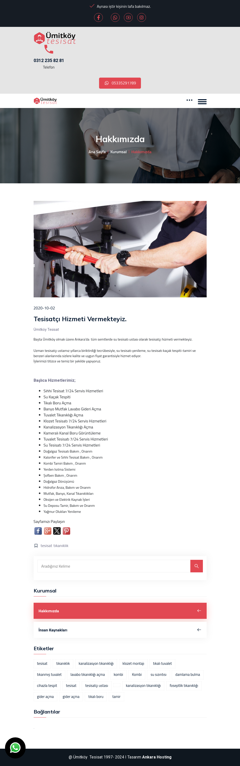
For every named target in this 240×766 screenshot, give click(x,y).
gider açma (45, 696)
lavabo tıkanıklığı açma (87, 675)
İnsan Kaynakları (120, 630)
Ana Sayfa (97, 152)
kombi (118, 675)
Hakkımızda (120, 611)
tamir (116, 696)
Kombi (137, 675)
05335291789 (120, 83)
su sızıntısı (158, 675)
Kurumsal (118, 152)
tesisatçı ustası (96, 685)
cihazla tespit (47, 685)
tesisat (46, 546)
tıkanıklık (60, 546)
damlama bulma (187, 675)
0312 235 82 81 (49, 60)
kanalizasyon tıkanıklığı (96, 664)
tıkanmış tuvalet (49, 675)
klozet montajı (133, 664)
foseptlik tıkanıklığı (184, 685)
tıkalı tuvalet (162, 664)
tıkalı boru (95, 696)
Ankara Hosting (157, 757)
